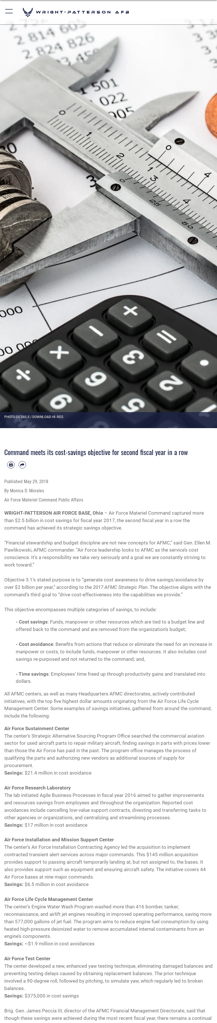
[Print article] (11, 465)
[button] (9, 12)
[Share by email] (22, 465)
